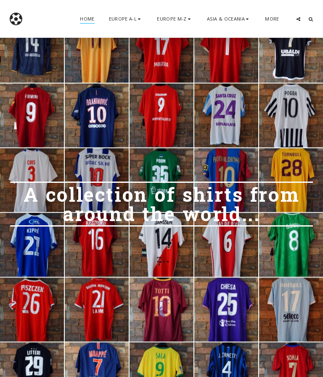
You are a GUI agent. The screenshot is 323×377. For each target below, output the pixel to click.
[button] (126, 18)
